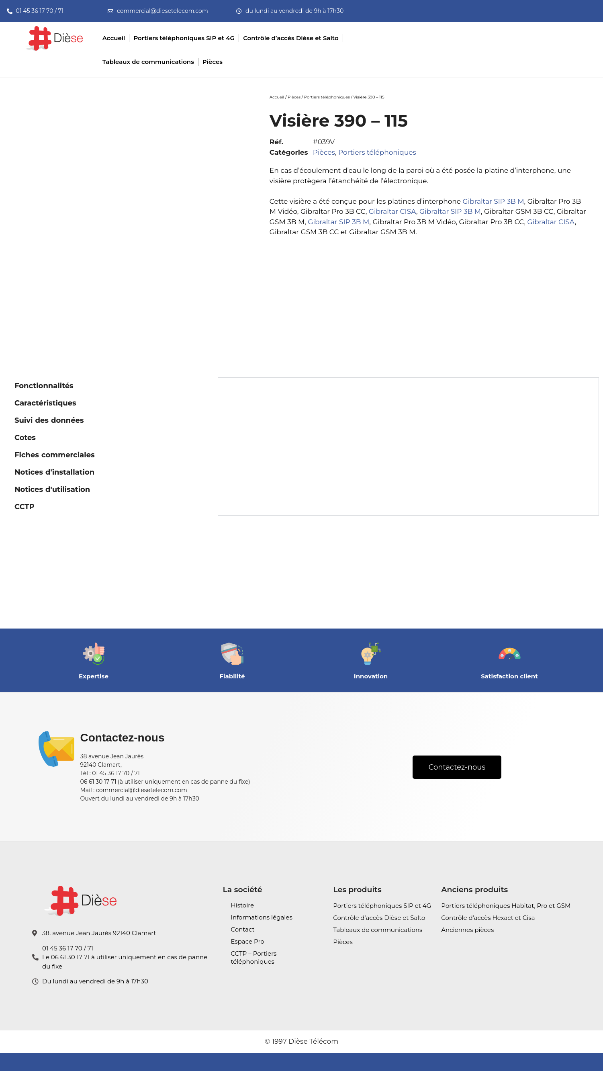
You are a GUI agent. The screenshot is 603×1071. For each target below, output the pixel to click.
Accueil (277, 97)
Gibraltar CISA (392, 211)
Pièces (294, 97)
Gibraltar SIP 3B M (493, 201)
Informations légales (261, 917)
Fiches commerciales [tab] (54, 455)
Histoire (242, 905)
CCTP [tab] (24, 506)
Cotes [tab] (25, 437)
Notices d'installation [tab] (54, 472)
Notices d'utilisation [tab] (52, 489)
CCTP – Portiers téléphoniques (253, 957)
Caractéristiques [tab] (45, 403)
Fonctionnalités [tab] (44, 385)
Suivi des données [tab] (49, 420)
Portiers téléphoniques (327, 97)
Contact (242, 929)
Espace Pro (247, 941)
